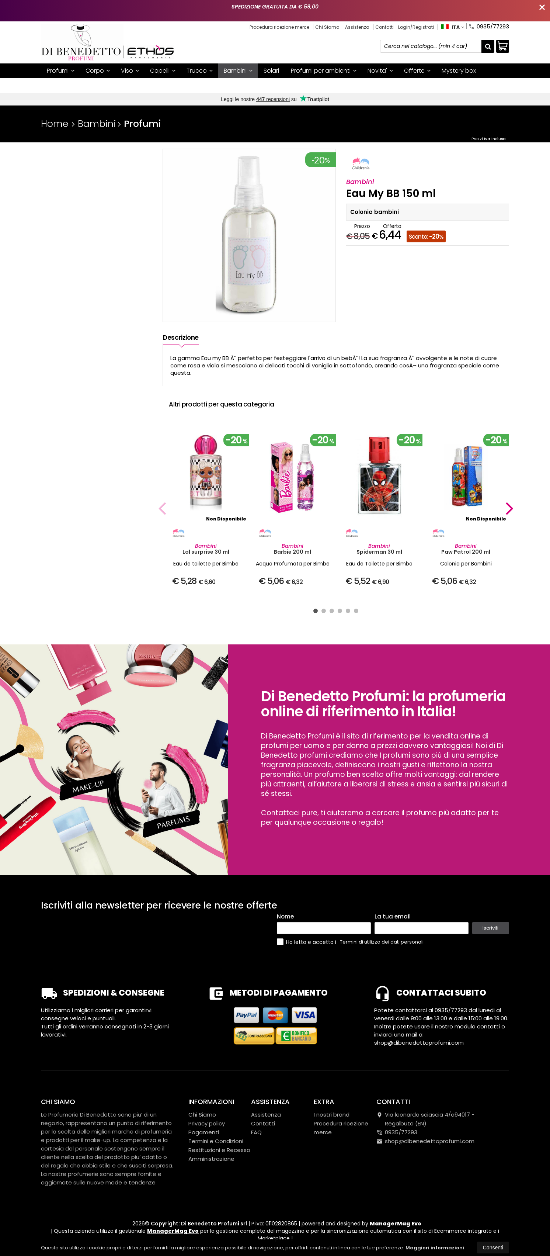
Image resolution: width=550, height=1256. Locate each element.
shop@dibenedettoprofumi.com (425, 1141)
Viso (130, 70)
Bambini (238, 70)
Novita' (380, 70)
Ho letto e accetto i (307, 942)
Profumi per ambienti (323, 70)
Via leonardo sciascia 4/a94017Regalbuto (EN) (425, 1119)
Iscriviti (490, 927)
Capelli (162, 70)
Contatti (384, 27)
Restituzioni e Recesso (219, 1150)
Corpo (98, 70)
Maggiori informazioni (434, 1247)
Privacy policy (206, 1123)
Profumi (60, 70)
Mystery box (459, 70)
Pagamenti (203, 1132)
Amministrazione (211, 1159)
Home (54, 123)
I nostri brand (65, 85)
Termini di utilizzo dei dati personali (382, 941)
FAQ (256, 1132)
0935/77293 (489, 26)
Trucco (200, 70)
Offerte (417, 70)
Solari (271, 70)
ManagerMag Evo (395, 1223)
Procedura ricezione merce (279, 27)
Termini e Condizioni (215, 1141)
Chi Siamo (327, 27)
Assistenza (357, 27)
